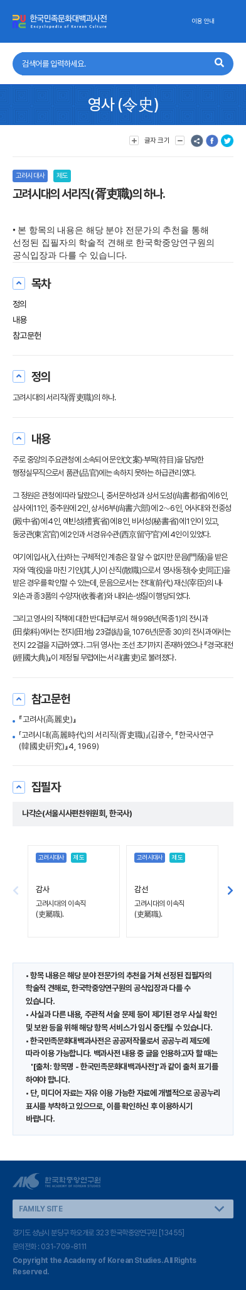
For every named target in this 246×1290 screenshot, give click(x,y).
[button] (230, 891)
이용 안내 (203, 21)
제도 (62, 176)
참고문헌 (27, 336)
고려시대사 (30, 176)
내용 (20, 320)
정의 (20, 304)
